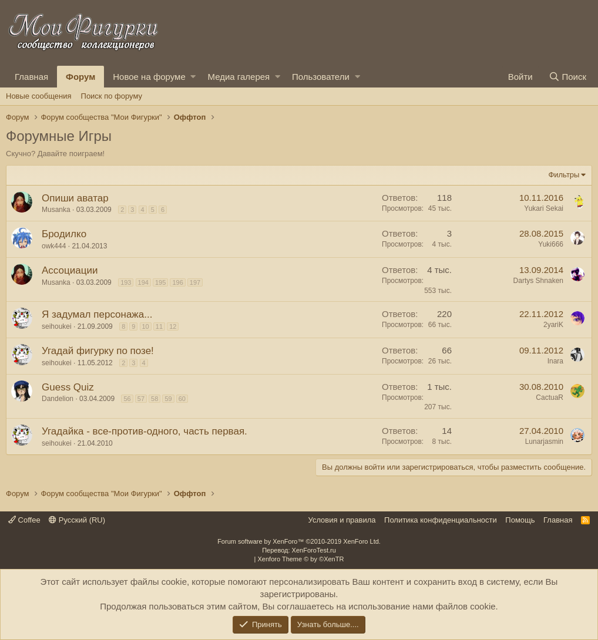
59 (168, 398)
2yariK (553, 325)
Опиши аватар (75, 198)
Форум (80, 77)
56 (126, 398)
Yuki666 (550, 244)
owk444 (54, 246)
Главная (31, 77)
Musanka (56, 210)
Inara (555, 361)
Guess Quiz (68, 387)
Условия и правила (342, 520)
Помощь (520, 520)
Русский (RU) (77, 520)
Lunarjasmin (544, 441)
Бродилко (64, 234)
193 (125, 282)
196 (177, 282)
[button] (193, 76)
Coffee (24, 520)
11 (159, 326)
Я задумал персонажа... (97, 314)
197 (195, 282)
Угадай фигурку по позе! (98, 350)
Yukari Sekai (543, 208)
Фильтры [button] (563, 174)
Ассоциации (70, 270)
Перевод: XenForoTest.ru (299, 550)
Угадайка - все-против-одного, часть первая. (144, 431)
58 (154, 398)
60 (182, 398)
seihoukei (57, 326)
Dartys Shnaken (538, 281)
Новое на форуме (149, 77)
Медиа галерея (238, 77)
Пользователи (321, 77)
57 (141, 398)
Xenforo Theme (301, 558)
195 (160, 282)
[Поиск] (567, 76)
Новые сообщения (39, 96)
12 (172, 326)
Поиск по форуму (111, 96)
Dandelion (57, 399)
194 (143, 282)
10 (145, 326)
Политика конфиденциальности (440, 520)
